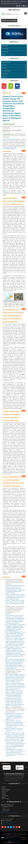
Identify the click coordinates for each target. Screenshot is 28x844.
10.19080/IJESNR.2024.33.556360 (10, 148)
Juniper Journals (15, 1)
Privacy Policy (22, 842)
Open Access (5, 791)
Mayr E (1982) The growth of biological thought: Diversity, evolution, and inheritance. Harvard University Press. (15, 667)
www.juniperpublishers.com (9, 824)
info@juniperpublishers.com (9, 822)
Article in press (5, 48)
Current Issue (5, 51)
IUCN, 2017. (8, 614)
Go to (23, 150)
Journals (4, 792)
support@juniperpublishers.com (10, 812)
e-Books (4, 794)
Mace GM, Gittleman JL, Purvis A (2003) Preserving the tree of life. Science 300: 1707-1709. (14, 730)
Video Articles (5, 795)
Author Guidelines (6, 789)
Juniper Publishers (7, 1)
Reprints (4, 797)
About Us (4, 788)
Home (3, 786)
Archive (3, 54)
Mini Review (7, 93)
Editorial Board (5, 45)
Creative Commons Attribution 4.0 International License (11, 839)
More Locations (5, 798)
